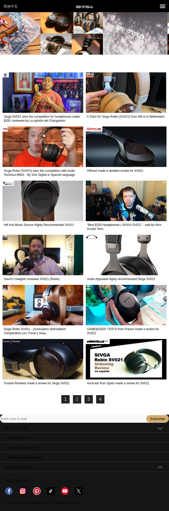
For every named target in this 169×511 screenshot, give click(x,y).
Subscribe (157, 419)
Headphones (19, 437)
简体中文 (11, 6)
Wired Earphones (23, 447)
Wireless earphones (25, 457)
